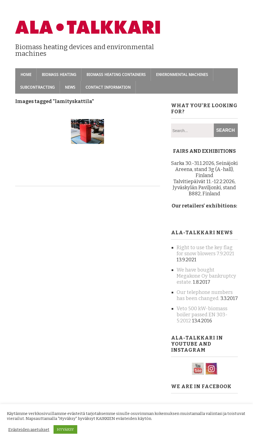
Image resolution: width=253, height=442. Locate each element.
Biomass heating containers (116, 74)
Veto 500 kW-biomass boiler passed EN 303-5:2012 (202, 315)
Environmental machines (182, 74)
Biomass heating (59, 74)
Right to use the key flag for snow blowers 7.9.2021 (205, 250)
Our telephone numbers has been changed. (205, 295)
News (70, 87)
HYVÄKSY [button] (65, 429)
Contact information (108, 87)
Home (25, 74)
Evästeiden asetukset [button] (28, 429)
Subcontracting (37, 87)
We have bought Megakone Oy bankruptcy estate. (206, 276)
